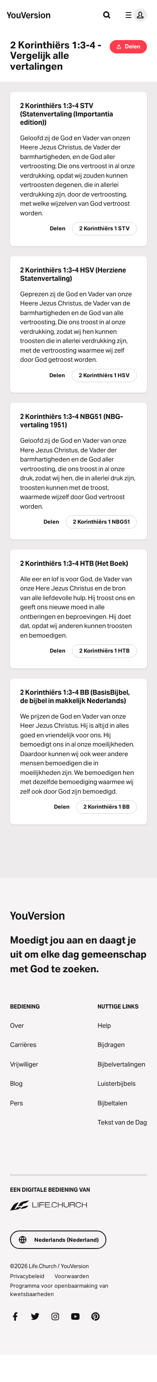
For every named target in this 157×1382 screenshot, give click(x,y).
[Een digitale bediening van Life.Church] (78, 1193)
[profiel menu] (134, 15)
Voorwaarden (71, 1276)
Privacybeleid (27, 1276)
